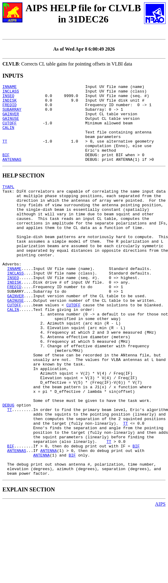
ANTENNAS (11, 174)
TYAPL (8, 203)
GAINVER (10, 120)
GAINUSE (10, 125)
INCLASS (10, 93)
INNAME (9, 87)
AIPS (160, 577)
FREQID (9, 109)
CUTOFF (9, 131)
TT (4, 153)
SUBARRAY (11, 114)
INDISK (9, 103)
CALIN (8, 136)
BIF (5, 169)
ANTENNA (48, 519)
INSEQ (8, 98)
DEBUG (8, 465)
